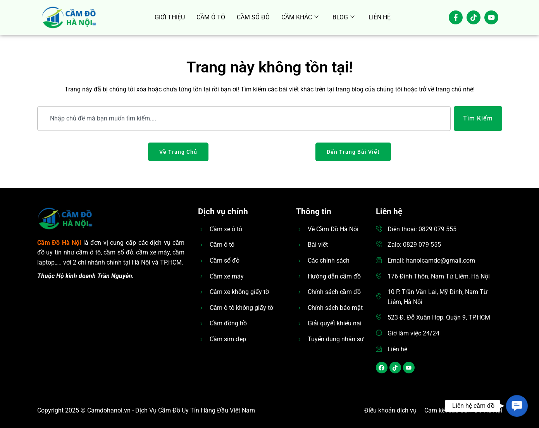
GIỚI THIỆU (170, 17)
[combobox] (244, 118)
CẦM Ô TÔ (210, 17)
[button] (516, 405)
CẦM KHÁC (300, 17)
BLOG (343, 17)
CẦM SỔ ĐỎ (253, 17)
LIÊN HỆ (380, 17)
